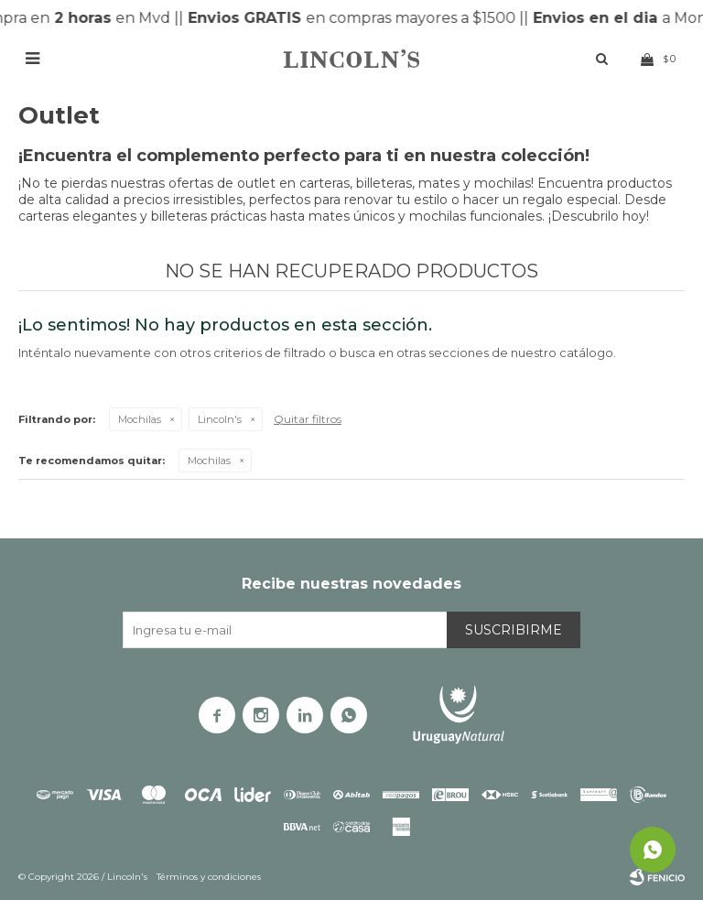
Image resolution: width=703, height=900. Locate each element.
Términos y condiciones (209, 877)
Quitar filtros (307, 419)
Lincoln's (220, 419)
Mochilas (139, 419)
